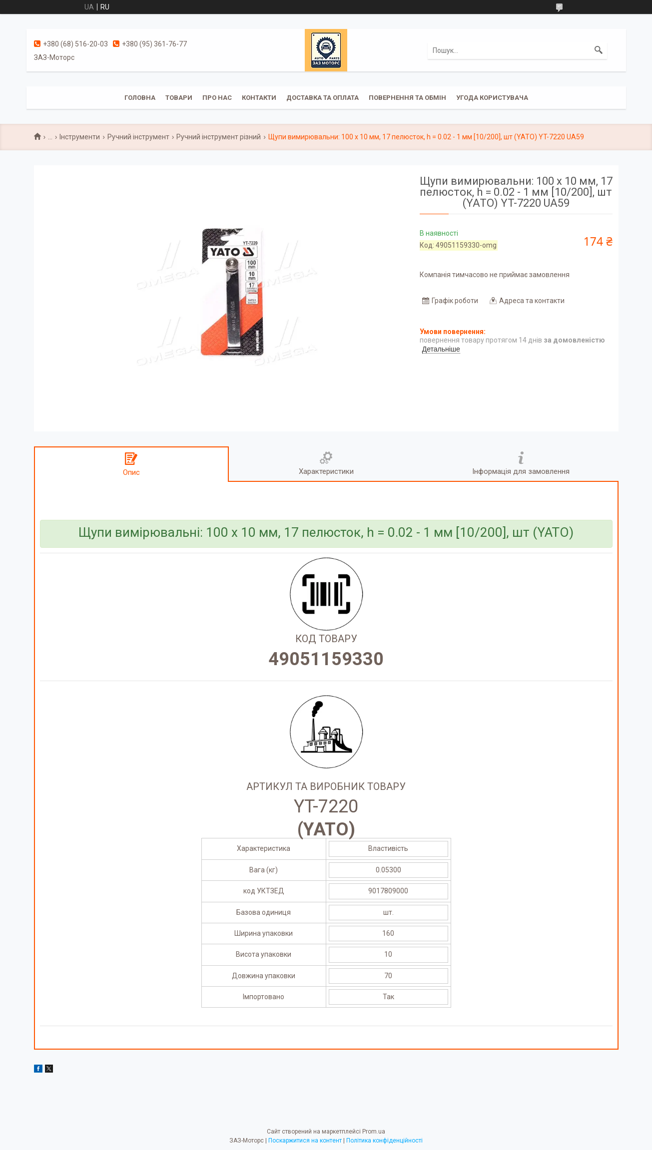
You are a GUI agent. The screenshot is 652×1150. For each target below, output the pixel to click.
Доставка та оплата (322, 97)
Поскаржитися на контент (305, 1140)
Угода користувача (492, 97)
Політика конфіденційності (384, 1140)
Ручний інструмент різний (218, 137)
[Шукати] (599, 50)
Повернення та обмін (407, 97)
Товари (178, 97)
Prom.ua (373, 1131)
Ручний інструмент (138, 137)
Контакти (259, 97)
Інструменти (79, 137)
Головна (139, 97)
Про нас (217, 97)
